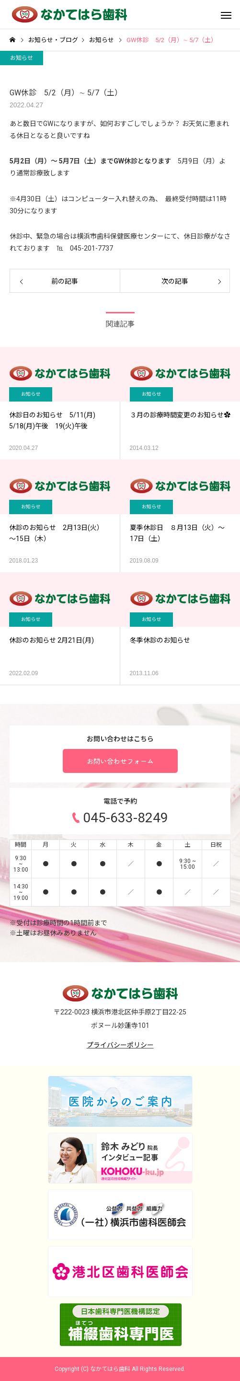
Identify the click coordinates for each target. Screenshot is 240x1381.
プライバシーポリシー (120, 1045)
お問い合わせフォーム (120, 761)
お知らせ (21, 58)
